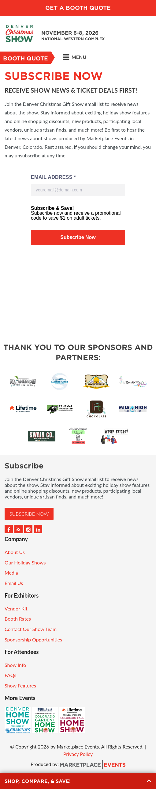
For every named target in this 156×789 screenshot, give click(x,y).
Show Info (15, 665)
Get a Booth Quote (78, 8)
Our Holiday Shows (25, 562)
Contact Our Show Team (31, 629)
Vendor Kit (16, 608)
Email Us (14, 583)
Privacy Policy (78, 754)
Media (11, 572)
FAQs (10, 675)
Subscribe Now (29, 514)
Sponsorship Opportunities (33, 639)
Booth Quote (25, 58)
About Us (15, 552)
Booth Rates (18, 619)
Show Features (20, 685)
